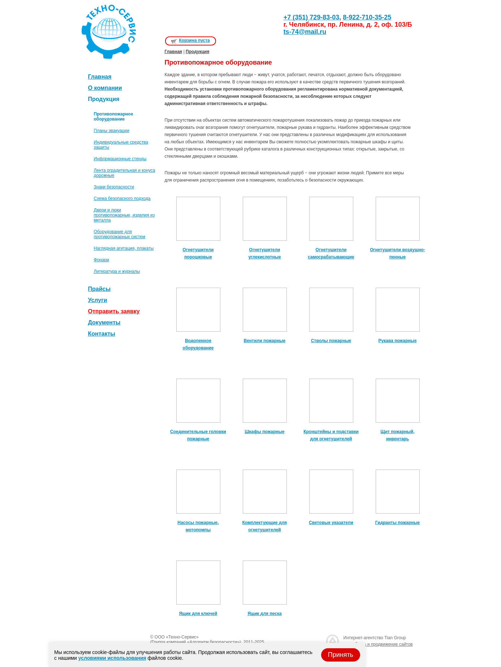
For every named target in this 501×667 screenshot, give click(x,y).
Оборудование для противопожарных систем (120, 234)
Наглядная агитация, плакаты (124, 248)
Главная (100, 77)
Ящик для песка (264, 613)
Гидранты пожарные (397, 522)
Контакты (101, 334)
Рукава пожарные (398, 340)
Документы (104, 322)
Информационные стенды (120, 158)
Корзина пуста (194, 40)
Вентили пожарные (264, 340)
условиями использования (112, 658)
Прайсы (99, 289)
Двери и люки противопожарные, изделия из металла (124, 215)
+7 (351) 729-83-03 (312, 17)
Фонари (101, 259)
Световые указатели (331, 522)
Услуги (97, 300)
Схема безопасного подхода (122, 198)
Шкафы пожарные (264, 431)
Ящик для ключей (198, 613)
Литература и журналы (117, 271)
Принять (340, 654)
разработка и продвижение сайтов (378, 644)
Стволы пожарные (331, 340)
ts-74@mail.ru (305, 31)
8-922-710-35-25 (367, 17)
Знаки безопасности (114, 186)
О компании (105, 88)
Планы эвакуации (111, 130)
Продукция (197, 51)
